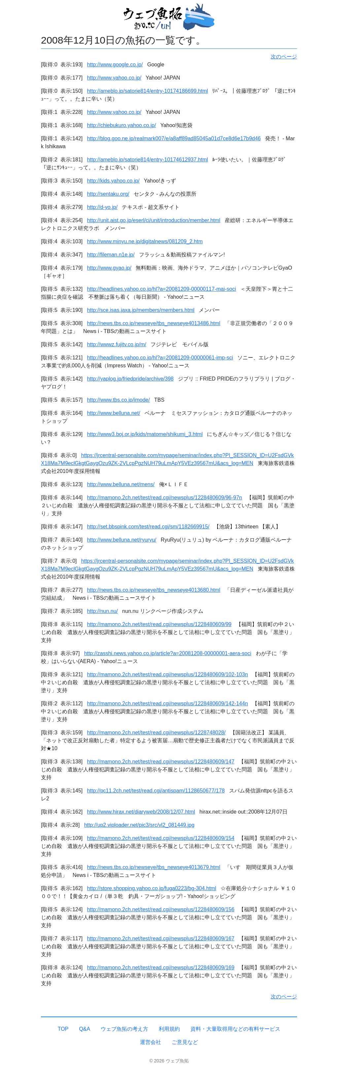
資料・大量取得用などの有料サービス (235, 1029)
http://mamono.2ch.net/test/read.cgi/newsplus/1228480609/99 (159, 624)
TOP (63, 1029)
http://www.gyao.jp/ (109, 268)
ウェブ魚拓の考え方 (124, 1029)
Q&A (84, 1029)
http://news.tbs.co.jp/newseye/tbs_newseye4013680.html (153, 590)
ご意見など (185, 1042)
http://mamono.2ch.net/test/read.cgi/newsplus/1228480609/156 (161, 909)
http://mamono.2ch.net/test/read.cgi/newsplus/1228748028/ (156, 732)
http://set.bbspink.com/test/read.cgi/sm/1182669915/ (148, 526)
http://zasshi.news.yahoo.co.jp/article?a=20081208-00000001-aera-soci (168, 653)
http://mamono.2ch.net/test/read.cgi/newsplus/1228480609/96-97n (164, 497)
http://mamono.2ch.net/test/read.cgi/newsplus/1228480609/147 (161, 761)
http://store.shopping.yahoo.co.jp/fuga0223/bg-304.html (151, 888)
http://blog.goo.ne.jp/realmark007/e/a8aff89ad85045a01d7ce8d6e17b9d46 (174, 138)
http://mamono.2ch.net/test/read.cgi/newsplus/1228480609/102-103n (167, 674)
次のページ (284, 56)
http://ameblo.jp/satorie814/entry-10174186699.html (147, 91)
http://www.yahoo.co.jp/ (114, 78)
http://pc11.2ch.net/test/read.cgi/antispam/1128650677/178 (156, 790)
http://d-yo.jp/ (102, 207)
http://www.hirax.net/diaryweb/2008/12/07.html (141, 812)
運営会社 (150, 1042)
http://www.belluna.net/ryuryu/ (121, 540)
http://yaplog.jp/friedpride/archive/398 (130, 379)
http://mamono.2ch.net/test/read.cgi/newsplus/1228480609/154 (161, 838)
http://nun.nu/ (102, 611)
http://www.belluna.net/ (113, 413)
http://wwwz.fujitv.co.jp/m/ (116, 344)
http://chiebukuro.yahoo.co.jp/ (121, 125)
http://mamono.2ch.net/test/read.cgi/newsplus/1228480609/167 (161, 938)
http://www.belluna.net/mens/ (121, 484)
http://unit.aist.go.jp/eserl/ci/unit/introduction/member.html (153, 220)
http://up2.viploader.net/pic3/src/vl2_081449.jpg (139, 825)
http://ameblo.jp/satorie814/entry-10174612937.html (147, 159)
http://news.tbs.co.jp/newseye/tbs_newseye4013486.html (153, 323)
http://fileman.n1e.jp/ (111, 254)
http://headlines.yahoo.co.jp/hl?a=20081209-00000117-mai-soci (161, 289)
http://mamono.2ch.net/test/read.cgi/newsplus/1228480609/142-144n (167, 703)
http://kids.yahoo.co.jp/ (113, 181)
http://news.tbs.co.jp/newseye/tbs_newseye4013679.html (153, 867)
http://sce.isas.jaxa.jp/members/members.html (140, 310)
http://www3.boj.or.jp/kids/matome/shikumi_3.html (145, 434)
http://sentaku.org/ (108, 194)
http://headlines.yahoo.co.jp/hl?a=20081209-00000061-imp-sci (160, 357)
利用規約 (169, 1029)
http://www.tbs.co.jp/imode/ (118, 400)
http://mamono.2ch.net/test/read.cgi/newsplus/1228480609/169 (161, 967)
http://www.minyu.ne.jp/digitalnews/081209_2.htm (145, 241)
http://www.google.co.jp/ (115, 64)
